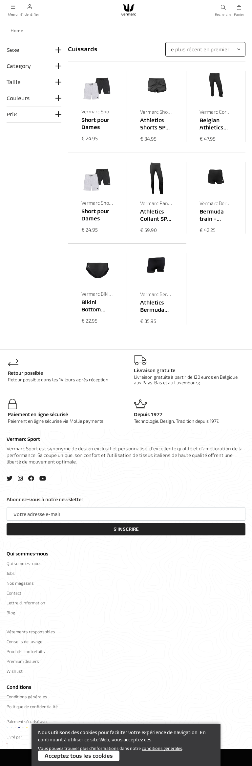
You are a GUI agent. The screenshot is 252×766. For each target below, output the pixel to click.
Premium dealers (23, 661)
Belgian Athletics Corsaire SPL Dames (214, 124)
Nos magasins (20, 583)
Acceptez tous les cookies (79, 756)
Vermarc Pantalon (156, 203)
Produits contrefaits (26, 651)
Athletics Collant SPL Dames (155, 215)
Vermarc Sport (23, 439)
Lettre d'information (26, 602)
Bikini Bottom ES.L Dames (97, 306)
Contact (14, 593)
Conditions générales (27, 696)
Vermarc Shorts (97, 111)
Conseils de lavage (24, 641)
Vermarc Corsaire (216, 112)
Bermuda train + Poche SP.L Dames (213, 215)
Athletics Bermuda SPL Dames (155, 306)
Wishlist (15, 671)
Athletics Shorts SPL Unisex (154, 124)
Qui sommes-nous (27, 554)
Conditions (19, 687)
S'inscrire (126, 529)
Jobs (11, 573)
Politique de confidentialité (32, 706)
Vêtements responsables (31, 631)
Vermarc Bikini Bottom (97, 294)
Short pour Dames (95, 123)
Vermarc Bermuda (216, 203)
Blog (11, 612)
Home (16, 31)
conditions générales (162, 748)
